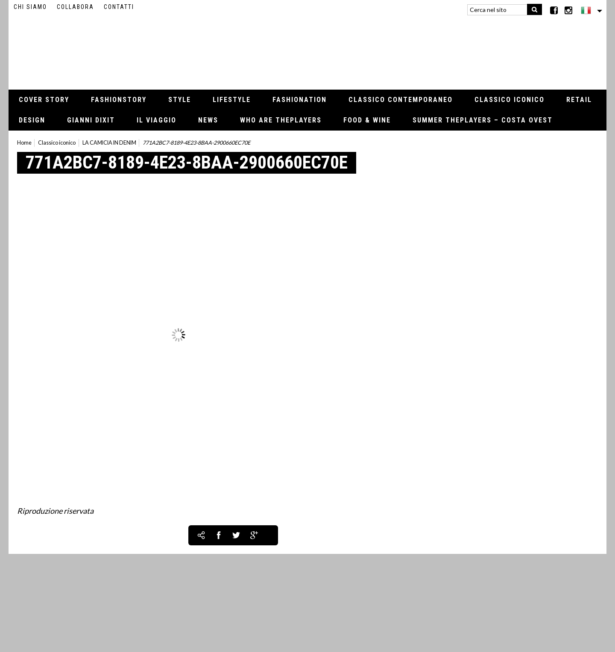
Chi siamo (30, 6)
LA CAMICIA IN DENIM (109, 143)
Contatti (119, 6)
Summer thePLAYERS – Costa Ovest (483, 120)
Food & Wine (367, 120)
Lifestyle (232, 100)
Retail (579, 100)
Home (24, 143)
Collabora (75, 6)
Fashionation (299, 100)
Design (32, 120)
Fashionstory (118, 100)
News (208, 120)
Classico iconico (509, 100)
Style (179, 100)
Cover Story (44, 100)
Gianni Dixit (91, 120)
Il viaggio (156, 120)
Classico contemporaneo (400, 100)
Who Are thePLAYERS (281, 120)
